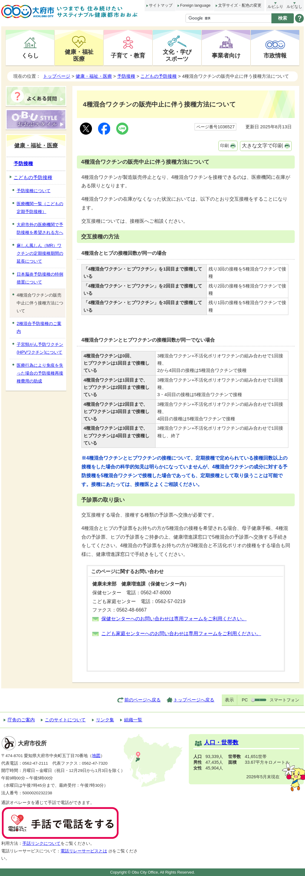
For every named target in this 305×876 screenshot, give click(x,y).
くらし (30, 55)
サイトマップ (160, 5)
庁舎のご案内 (21, 719)
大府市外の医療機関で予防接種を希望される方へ (40, 228)
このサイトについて (65, 719)
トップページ (56, 76)
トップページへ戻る (193, 699)
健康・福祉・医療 (94, 76)
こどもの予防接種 (158, 76)
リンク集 (105, 719)
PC (245, 699)
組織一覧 (133, 719)
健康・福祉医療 (79, 55)
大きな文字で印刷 (262, 146)
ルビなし (294, 6)
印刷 (224, 145)
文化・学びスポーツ (177, 55)
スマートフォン (284, 699)
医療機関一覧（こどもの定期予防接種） (40, 207)
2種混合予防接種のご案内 (39, 327)
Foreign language (195, 5)
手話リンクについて (41, 843)
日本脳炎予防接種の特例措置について (40, 278)
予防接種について (34, 190)
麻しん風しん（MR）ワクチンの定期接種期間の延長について (40, 253)
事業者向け (226, 55)
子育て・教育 (128, 55)
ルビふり (275, 6)
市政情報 (275, 55)
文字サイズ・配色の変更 (239, 5)
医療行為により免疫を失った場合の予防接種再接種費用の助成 (40, 373)
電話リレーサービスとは (86, 851)
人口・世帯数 (221, 742)
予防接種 (126, 76)
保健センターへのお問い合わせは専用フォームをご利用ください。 (174, 618)
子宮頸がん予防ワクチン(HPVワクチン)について (40, 348)
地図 (96, 755)
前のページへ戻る (142, 699)
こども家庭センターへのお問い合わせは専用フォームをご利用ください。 (181, 633)
